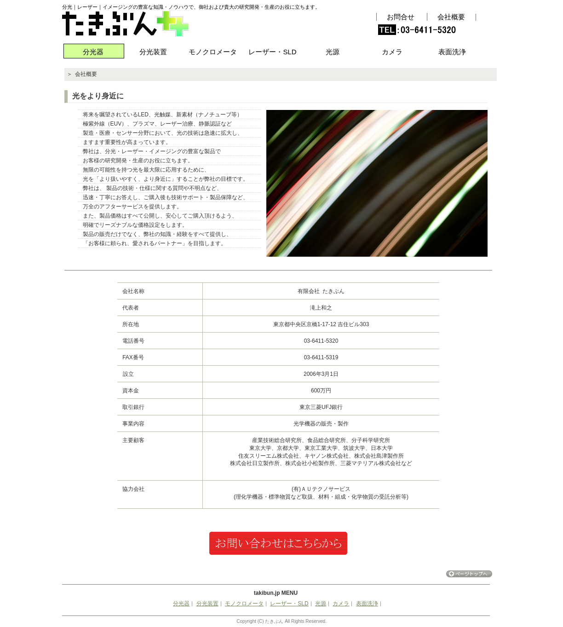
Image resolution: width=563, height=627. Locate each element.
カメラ (392, 52)
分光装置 (153, 52)
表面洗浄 (452, 52)
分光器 (93, 52)
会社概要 (451, 17)
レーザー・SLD (272, 52)
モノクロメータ (213, 52)
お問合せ (400, 17)
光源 (332, 52)
